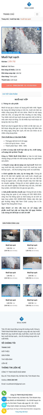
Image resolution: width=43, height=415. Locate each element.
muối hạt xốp (14, 19)
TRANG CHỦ (8, 14)
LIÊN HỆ (4, 363)
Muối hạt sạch (11, 245)
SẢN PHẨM (5, 355)
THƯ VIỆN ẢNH (6, 359)
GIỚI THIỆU (5, 351)
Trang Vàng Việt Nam (21, 412)
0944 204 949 (18, 85)
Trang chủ (5, 19)
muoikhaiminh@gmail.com (15, 384)
